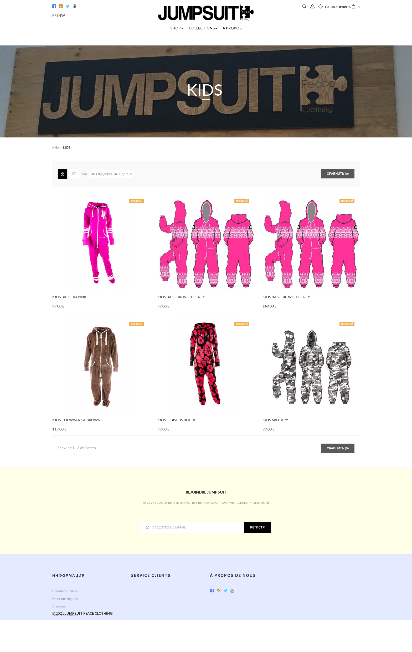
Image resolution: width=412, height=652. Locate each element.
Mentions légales (65, 599)
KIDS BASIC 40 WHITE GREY (181, 297)
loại (84, 174)
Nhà (55, 147)
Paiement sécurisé (145, 607)
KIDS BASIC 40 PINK (69, 297)
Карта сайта (60, 623)
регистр (257, 527)
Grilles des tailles (65, 615)
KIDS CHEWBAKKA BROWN (76, 420)
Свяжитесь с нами (65, 591)
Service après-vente (146, 591)
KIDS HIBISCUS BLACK (176, 420)
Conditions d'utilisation (148, 599)
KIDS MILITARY (275, 420)
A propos (59, 607)
